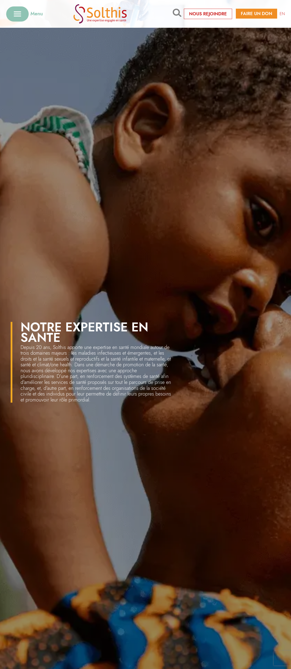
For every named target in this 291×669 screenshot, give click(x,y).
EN (282, 14)
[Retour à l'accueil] (107, 13)
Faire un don (256, 13)
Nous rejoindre (208, 14)
